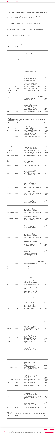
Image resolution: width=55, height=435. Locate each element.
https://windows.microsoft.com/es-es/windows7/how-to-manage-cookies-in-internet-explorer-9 (27, 23)
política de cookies (37, 8)
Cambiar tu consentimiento (11, 38)
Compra (15, 1)
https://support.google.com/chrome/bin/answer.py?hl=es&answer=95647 (24, 21)
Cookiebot (26, 41)
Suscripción (11, 1)
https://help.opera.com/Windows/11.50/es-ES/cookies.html (22, 26)
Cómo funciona (21, 1)
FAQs (30, 1)
